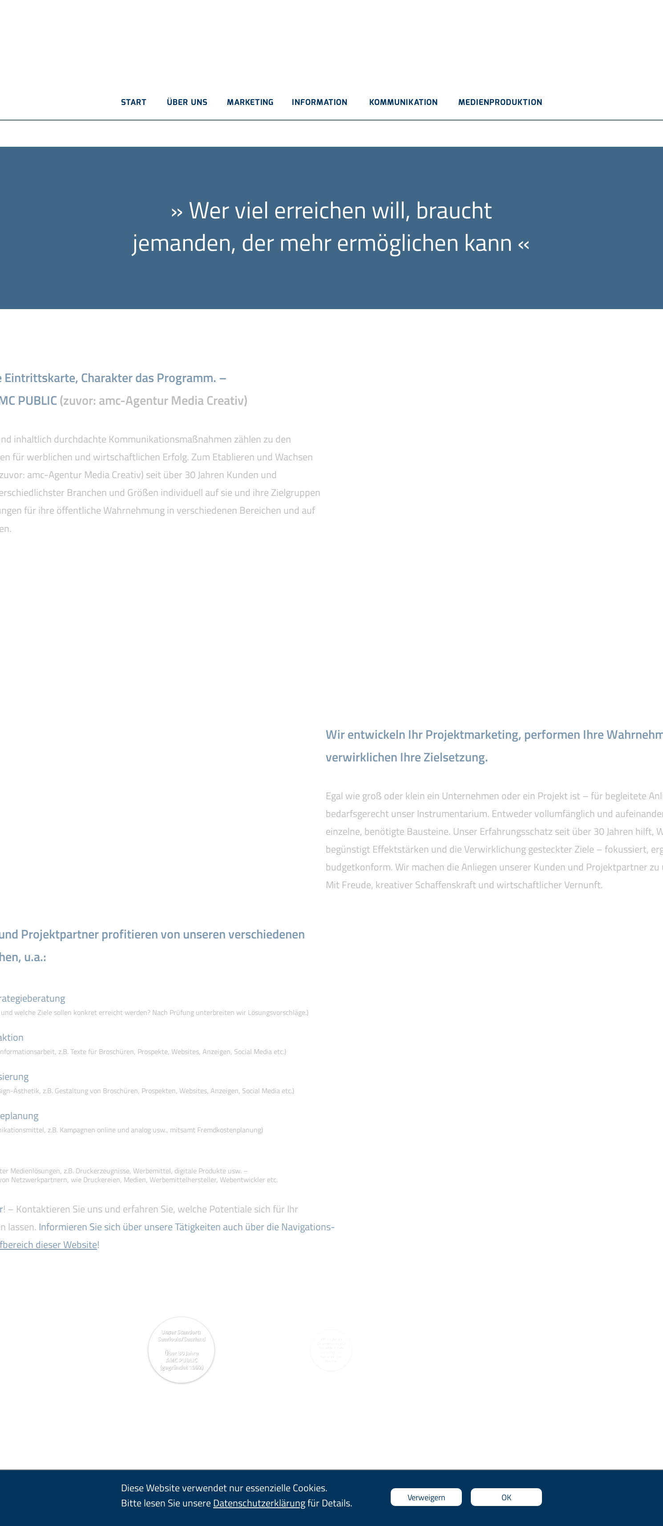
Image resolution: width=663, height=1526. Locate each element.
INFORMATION (320, 102)
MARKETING (250, 102)
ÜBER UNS (187, 102)
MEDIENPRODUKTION (500, 102)
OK (506, 1497)
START (134, 102)
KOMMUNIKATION (403, 102)
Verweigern (426, 1497)
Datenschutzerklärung (259, 1502)
